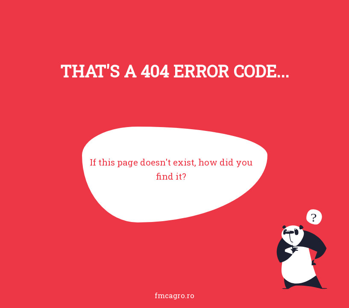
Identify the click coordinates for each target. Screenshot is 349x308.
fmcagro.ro (174, 295)
